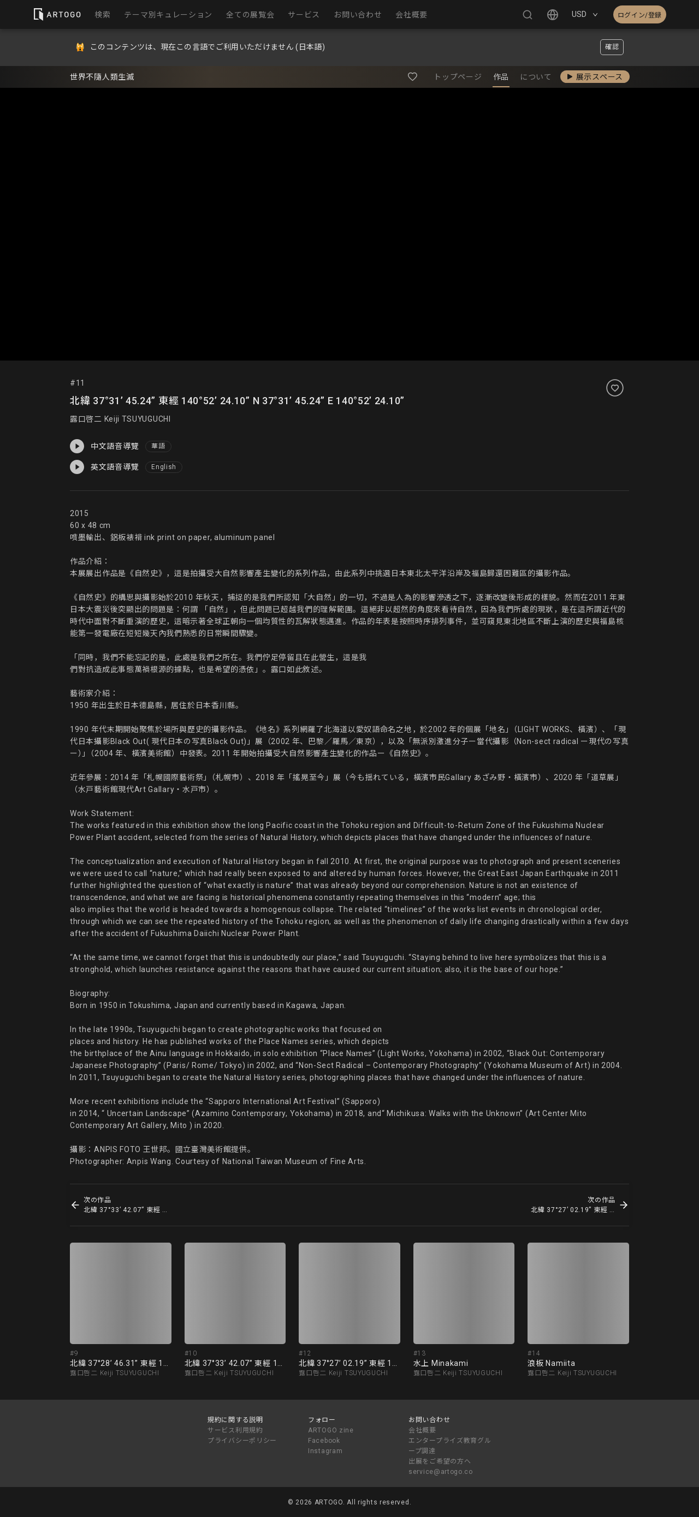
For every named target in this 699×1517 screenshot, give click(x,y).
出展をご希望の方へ (439, 1461)
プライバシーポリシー (242, 1440)
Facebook (324, 1440)
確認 (612, 47)
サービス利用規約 (235, 1430)
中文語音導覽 (104, 446)
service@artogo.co (440, 1472)
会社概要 (422, 1430)
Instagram (325, 1451)
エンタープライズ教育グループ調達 (449, 1446)
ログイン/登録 (640, 15)
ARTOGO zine (331, 1430)
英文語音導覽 (104, 467)
